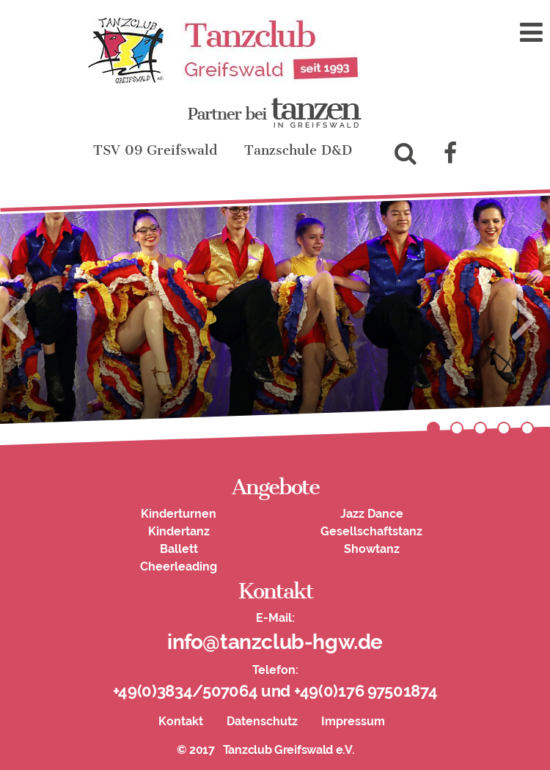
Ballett (179, 549)
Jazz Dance (371, 514)
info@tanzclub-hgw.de (275, 642)
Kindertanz (179, 531)
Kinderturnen (178, 514)
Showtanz (372, 549)
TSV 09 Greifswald (155, 150)
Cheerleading (178, 566)
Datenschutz (262, 721)
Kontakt (180, 721)
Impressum (353, 721)
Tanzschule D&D (298, 150)
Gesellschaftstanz (371, 531)
